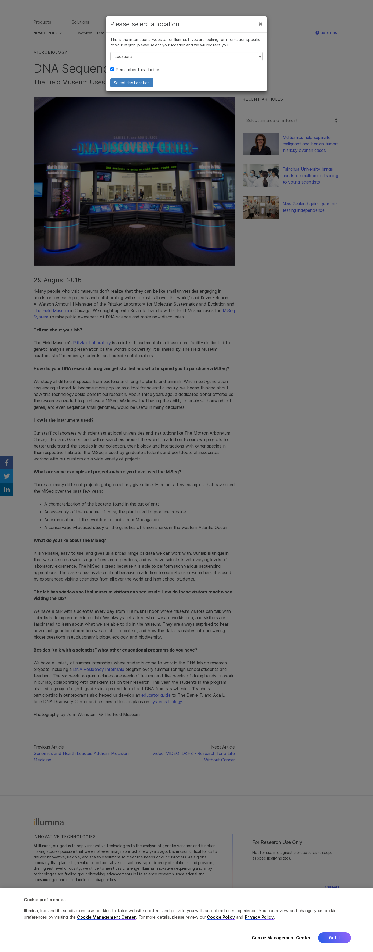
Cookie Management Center (106, 922)
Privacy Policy (259, 922)
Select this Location (132, 82)
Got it (334, 943)
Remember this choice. (135, 69)
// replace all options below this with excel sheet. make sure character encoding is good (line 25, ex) (186, 56)
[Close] (260, 23)
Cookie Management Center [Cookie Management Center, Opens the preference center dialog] (281, 943)
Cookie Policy (221, 922)
